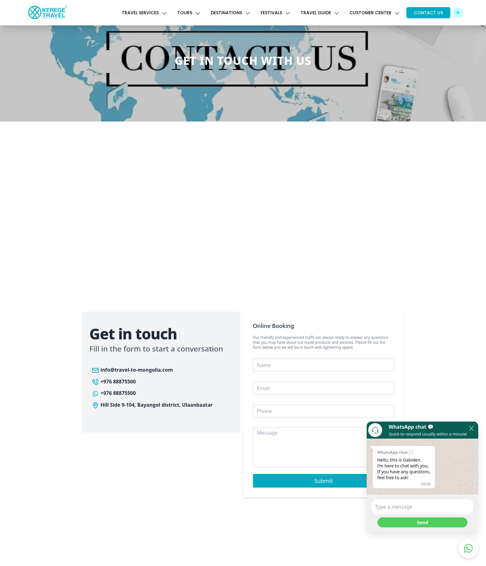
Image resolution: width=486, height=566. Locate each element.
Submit (323, 480)
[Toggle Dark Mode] (458, 13)
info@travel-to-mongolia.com (132, 369)
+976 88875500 (114, 381)
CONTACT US (428, 13)
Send (422, 522)
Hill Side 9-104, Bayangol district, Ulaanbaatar (152, 404)
